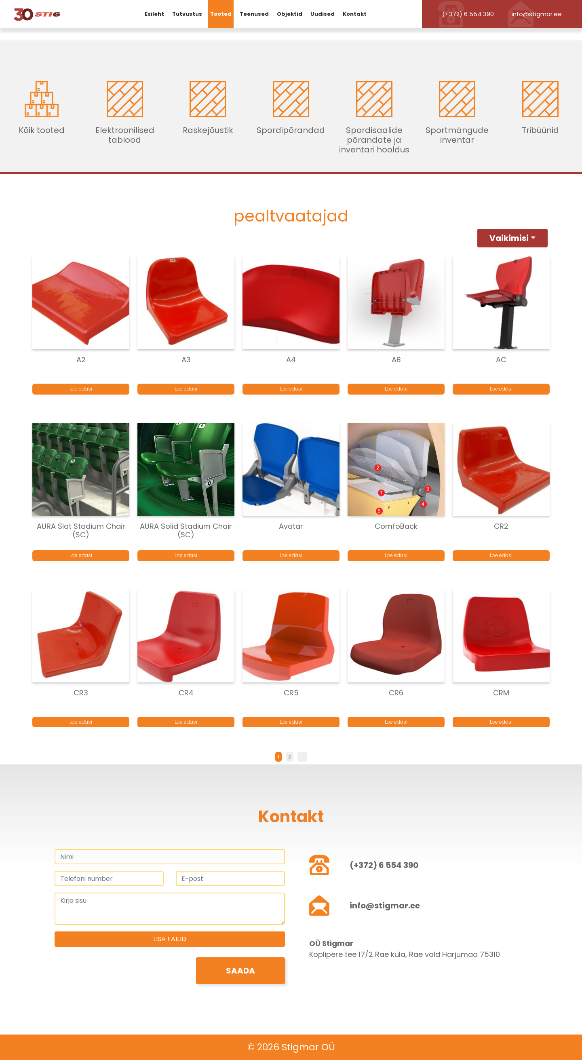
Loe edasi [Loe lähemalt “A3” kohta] (186, 388)
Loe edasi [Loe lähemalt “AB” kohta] (396, 388)
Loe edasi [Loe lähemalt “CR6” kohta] (396, 721)
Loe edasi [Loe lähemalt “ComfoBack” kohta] (396, 555)
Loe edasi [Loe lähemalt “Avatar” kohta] (291, 555)
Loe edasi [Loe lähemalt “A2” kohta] (81, 388)
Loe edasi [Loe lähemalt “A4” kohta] (291, 388)
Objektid (289, 14)
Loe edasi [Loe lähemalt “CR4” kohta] (186, 721)
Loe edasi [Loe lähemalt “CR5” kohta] (291, 721)
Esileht (154, 14)
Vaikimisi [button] (509, 238)
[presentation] (116, 973)
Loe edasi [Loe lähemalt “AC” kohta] (501, 388)
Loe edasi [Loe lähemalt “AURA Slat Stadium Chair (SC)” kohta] (81, 555)
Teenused (254, 14)
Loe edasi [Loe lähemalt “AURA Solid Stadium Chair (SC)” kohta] (186, 555)
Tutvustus (187, 14)
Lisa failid (169, 939)
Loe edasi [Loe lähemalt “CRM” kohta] (501, 721)
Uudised (322, 14)
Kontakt (355, 14)
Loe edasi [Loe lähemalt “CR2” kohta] (501, 555)
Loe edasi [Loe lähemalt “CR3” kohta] (81, 721)
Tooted (221, 14)
